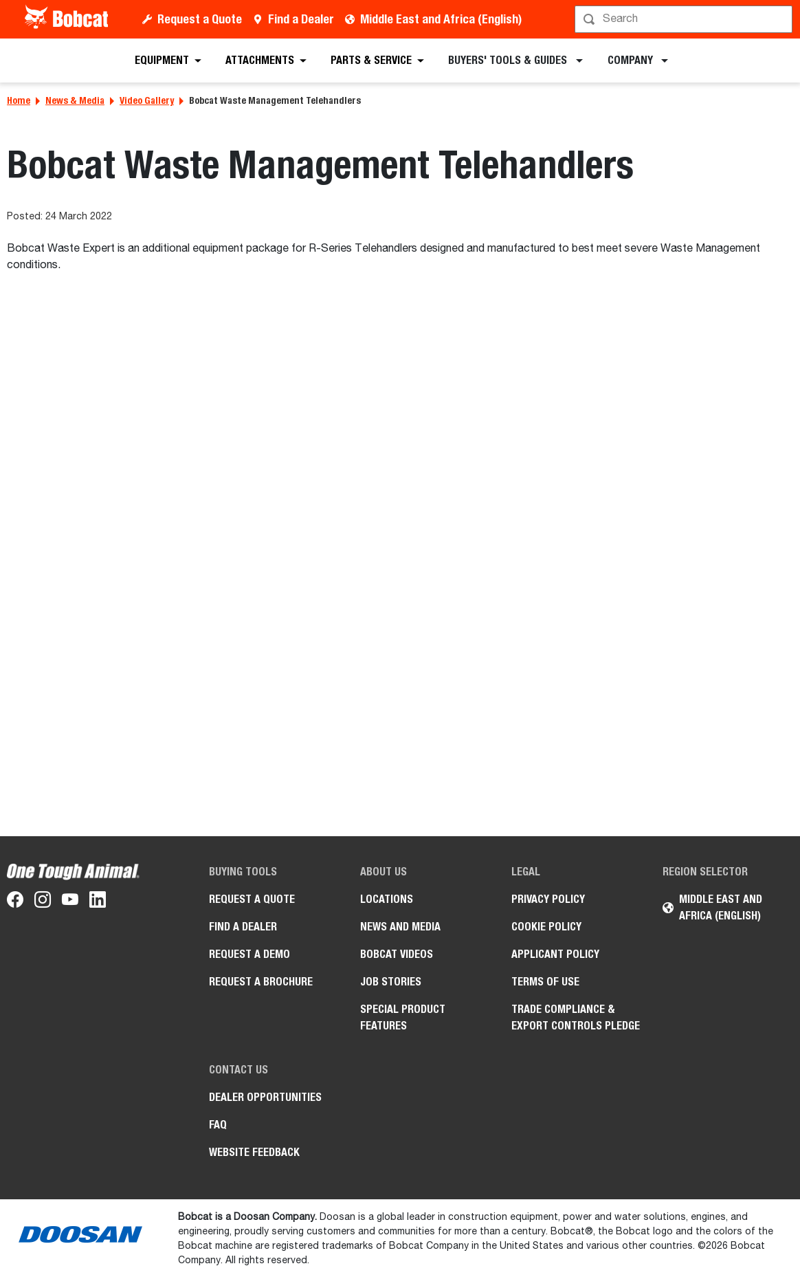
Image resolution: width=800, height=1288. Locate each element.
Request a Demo (249, 954)
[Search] (685, 19)
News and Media (400, 926)
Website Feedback (254, 1152)
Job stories (390, 981)
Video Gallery (147, 100)
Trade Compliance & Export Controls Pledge (575, 1017)
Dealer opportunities (265, 1097)
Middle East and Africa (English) (441, 19)
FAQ (218, 1124)
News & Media (74, 100)
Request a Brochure (261, 981)
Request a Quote (199, 19)
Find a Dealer (301, 19)
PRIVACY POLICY (548, 899)
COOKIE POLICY (546, 926)
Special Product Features (402, 1017)
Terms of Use (545, 981)
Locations (386, 899)
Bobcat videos (396, 954)
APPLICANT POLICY (555, 954)
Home (18, 100)
